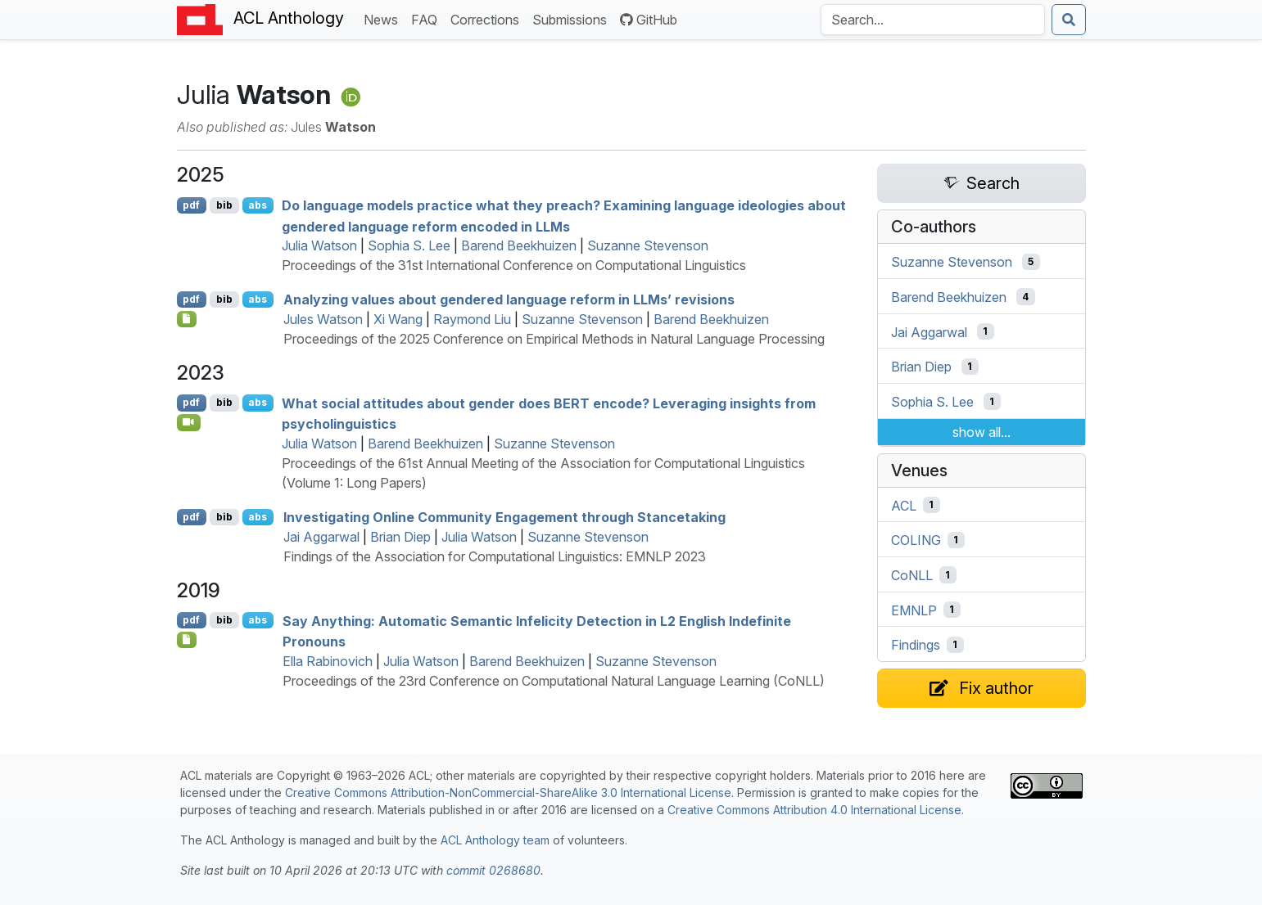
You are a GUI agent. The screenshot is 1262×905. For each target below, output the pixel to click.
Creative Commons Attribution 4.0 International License (814, 810)
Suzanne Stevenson (647, 245)
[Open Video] (189, 422)
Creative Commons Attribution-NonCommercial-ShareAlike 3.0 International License (508, 792)
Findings (915, 645)
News (384, 18)
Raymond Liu (472, 319)
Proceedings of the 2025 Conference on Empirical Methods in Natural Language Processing (554, 339)
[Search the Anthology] (933, 19)
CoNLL (912, 575)
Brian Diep (400, 537)
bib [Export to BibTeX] (224, 205)
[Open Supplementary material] (187, 640)
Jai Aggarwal (321, 537)
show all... (981, 432)
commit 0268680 (493, 870)
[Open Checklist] (187, 319)
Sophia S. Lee (409, 245)
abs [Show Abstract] (257, 205)
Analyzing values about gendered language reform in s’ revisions (509, 299)
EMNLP (914, 609)
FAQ (427, 18)
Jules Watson (323, 319)
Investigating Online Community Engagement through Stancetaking (504, 517)
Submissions (572, 18)
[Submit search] (1069, 19)
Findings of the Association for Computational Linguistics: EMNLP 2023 (494, 556)
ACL (903, 505)
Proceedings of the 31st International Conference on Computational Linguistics (514, 265)
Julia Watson (319, 245)
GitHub (648, 19)
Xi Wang (398, 319)
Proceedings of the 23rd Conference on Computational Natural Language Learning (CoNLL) (554, 681)
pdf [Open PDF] (191, 205)
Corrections (488, 18)
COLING (916, 540)
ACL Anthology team (495, 840)
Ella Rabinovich (328, 661)
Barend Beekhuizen (519, 245)
